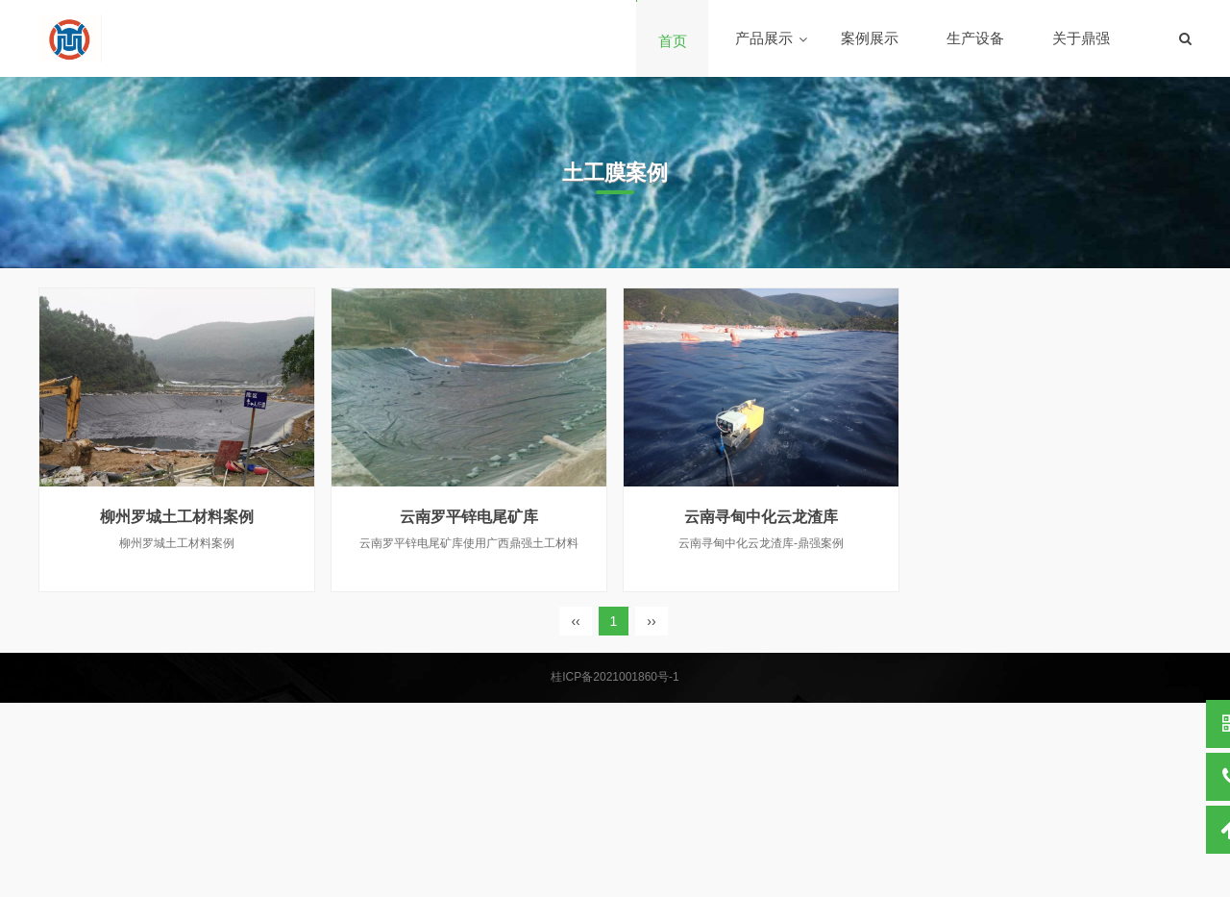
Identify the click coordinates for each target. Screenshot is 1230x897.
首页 (672, 41)
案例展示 (869, 38)
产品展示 (764, 38)
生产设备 (975, 38)
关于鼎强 (1081, 38)
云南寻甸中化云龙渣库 (761, 517)
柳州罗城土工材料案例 (177, 517)
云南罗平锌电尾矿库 (469, 517)
